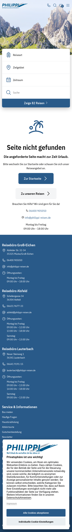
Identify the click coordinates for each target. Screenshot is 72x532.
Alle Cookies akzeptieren (36, 512)
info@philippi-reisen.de (38, 217)
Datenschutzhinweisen (18, 497)
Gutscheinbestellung (11, 431)
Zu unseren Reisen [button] (36, 193)
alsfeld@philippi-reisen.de (19, 312)
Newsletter (7, 436)
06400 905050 (37, 210)
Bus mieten (7, 412)
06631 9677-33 (15, 306)
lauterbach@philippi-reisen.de (21, 370)
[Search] (36, 92)
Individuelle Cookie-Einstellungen (36, 521)
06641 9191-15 (15, 364)
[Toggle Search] (55, 5)
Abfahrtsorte (8, 427)
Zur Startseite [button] (36, 178)
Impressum (11, 503)
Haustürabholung (10, 422)
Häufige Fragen (9, 417)
